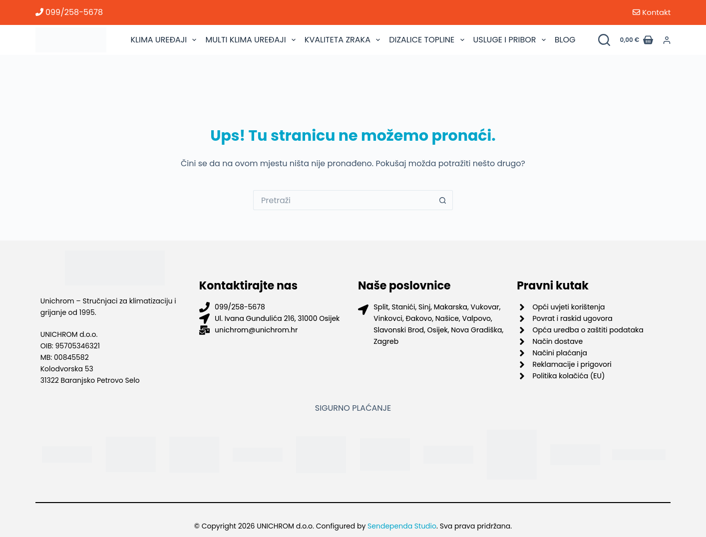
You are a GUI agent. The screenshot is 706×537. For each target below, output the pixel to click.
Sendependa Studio (401, 526)
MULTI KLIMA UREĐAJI (251, 40)
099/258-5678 (69, 12)
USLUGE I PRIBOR (510, 40)
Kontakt (652, 12)
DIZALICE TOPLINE (427, 40)
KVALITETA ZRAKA (343, 40)
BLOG (565, 39)
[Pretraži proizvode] (604, 40)
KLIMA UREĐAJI (164, 40)
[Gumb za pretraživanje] (443, 200)
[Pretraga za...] (343, 200)
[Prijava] (667, 40)
